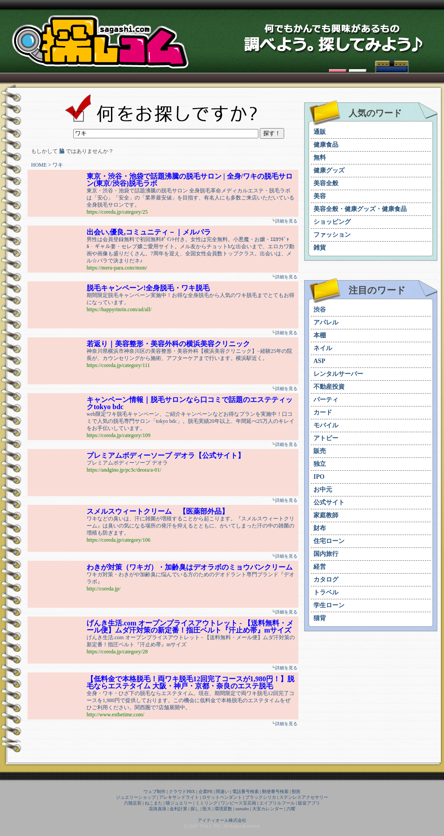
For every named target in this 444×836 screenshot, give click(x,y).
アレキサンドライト (179, 797)
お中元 (322, 489)
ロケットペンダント (222, 797)
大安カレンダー (267, 808)
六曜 (290, 808)
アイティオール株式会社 (222, 820)
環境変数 (223, 808)
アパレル (325, 322)
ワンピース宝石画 (238, 803)
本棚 (319, 335)
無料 (319, 157)
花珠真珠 (157, 808)
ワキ (57, 165)
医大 (206, 808)
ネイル (322, 348)
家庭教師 (325, 515)
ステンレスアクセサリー (303, 797)
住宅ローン (329, 541)
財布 (319, 528)
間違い (222, 791)
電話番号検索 (245, 791)
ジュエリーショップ (136, 797)
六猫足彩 (133, 803)
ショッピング (332, 222)
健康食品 (325, 144)
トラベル (325, 592)
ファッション (332, 234)
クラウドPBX (182, 791)
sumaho (242, 808)
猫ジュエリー (179, 803)
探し (194, 808)
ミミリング (206, 803)
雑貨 (319, 247)
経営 (319, 566)
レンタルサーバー (338, 374)
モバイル (325, 425)
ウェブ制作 (154, 791)
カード (322, 412)
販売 (319, 451)
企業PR (205, 791)
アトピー (325, 438)
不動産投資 (329, 386)
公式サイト (329, 502)
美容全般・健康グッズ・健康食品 (360, 209)
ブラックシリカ (260, 797)
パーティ (325, 399)
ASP (319, 361)
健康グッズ (329, 170)
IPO (319, 476)
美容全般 (325, 183)
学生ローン (329, 605)
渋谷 (319, 309)
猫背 (319, 618)
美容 (319, 196)
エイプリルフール (277, 803)
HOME (39, 165)
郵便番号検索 (275, 791)
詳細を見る (286, 221)
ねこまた (154, 803)
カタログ (325, 579)
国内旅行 (325, 554)
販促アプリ (309, 803)
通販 (319, 132)
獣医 (296, 791)
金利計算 (178, 808)
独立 (319, 464)
